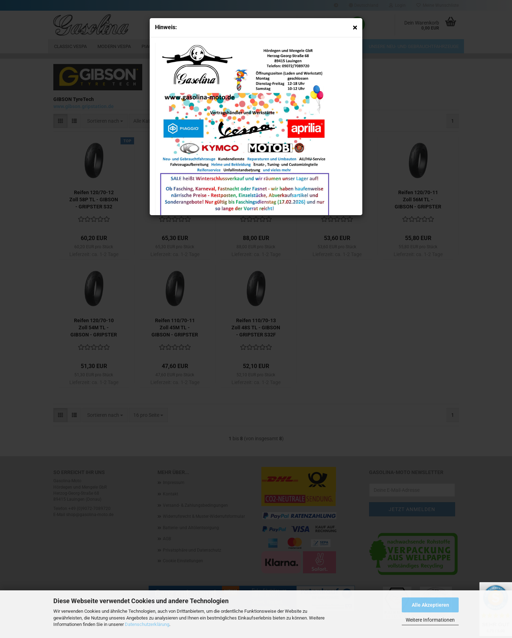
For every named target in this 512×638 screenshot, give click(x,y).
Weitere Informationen (430, 620)
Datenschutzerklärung (147, 624)
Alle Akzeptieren (430, 605)
